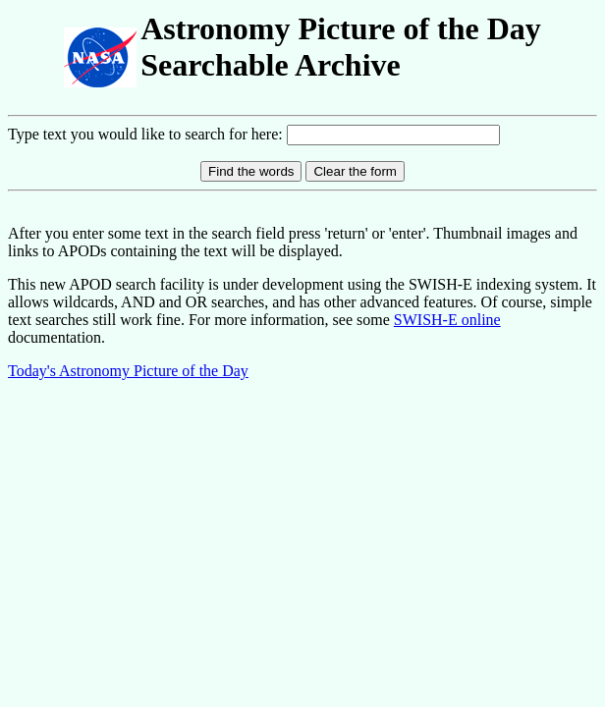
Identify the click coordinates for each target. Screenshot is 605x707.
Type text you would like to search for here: (147, 134)
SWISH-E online (447, 319)
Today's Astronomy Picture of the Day (128, 370)
